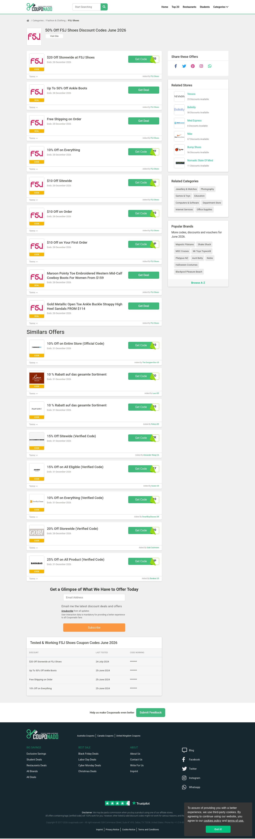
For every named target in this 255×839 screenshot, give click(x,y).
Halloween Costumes (186, 264)
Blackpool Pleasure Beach (189, 271)
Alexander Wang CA (151, 455)
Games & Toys (183, 196)
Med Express (194, 120)
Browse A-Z (198, 282)
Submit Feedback (151, 713)
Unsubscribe (67, 611)
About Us (135, 754)
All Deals (31, 777)
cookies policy (212, 820)
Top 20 (175, 6)
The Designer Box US (150, 362)
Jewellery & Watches (186, 189)
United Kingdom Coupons (128, 736)
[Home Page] (30, 20)
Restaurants (189, 6)
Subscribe (94, 627)
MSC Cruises (182, 251)
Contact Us (136, 760)
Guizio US (155, 486)
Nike (189, 133)
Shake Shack (204, 244)
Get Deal (143, 90)
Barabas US (154, 578)
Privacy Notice (112, 830)
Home (165, 6)
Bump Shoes (194, 147)
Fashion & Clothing (56, 20)
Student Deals (34, 760)
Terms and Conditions (148, 830)
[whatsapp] (209, 66)
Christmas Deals (87, 771)
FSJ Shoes (73, 20)
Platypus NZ (182, 258)
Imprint (134, 771)
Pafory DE (155, 424)
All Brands (32, 771)
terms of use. (236, 820)
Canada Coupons (105, 736)
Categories (219, 6)
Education (199, 196)
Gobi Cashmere (153, 548)
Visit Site (54, 36)
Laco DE (155, 393)
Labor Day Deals (87, 760)
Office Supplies (204, 209)
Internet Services (184, 209)
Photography (207, 189)
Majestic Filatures (185, 244)
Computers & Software (187, 202)
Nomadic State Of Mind (200, 160)
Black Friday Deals (88, 754)
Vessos (191, 94)
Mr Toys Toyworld (202, 251)
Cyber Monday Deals (89, 766)
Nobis (210, 258)
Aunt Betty (197, 258)
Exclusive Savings (36, 754)
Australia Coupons (86, 736)
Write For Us (137, 766)
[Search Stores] (104, 6)
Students (205, 6)
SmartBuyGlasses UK (150, 517)
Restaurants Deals (37, 766)
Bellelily (191, 107)
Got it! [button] (218, 829)
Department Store (212, 202)
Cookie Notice (128, 830)
